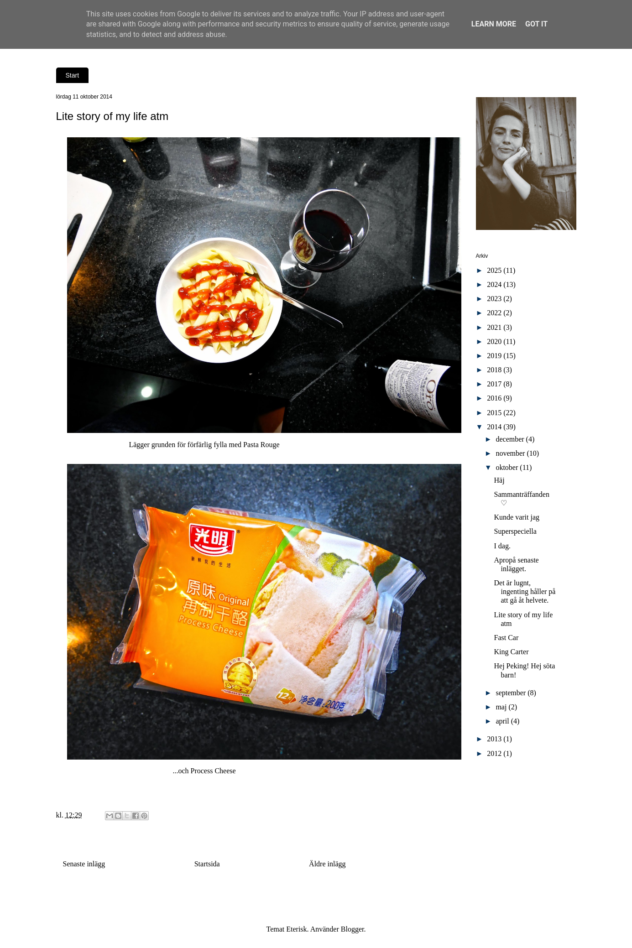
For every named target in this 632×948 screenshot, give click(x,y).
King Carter (511, 652)
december (511, 439)
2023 (495, 298)
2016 (495, 398)
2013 (495, 739)
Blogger (352, 929)
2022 (495, 313)
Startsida (207, 864)
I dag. (502, 546)
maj (502, 707)
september (512, 693)
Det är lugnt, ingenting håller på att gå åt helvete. (524, 591)
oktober (508, 467)
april (503, 721)
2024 (495, 284)
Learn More (493, 24)
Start (72, 75)
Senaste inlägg (84, 864)
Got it (536, 24)
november (511, 453)
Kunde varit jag (516, 517)
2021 (495, 327)
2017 (495, 384)
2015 (495, 413)
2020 (495, 341)
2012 (495, 753)
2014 (495, 427)
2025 (495, 270)
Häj (499, 480)
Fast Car (506, 637)
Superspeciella (515, 531)
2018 (495, 370)
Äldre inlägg (327, 864)
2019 (495, 355)
